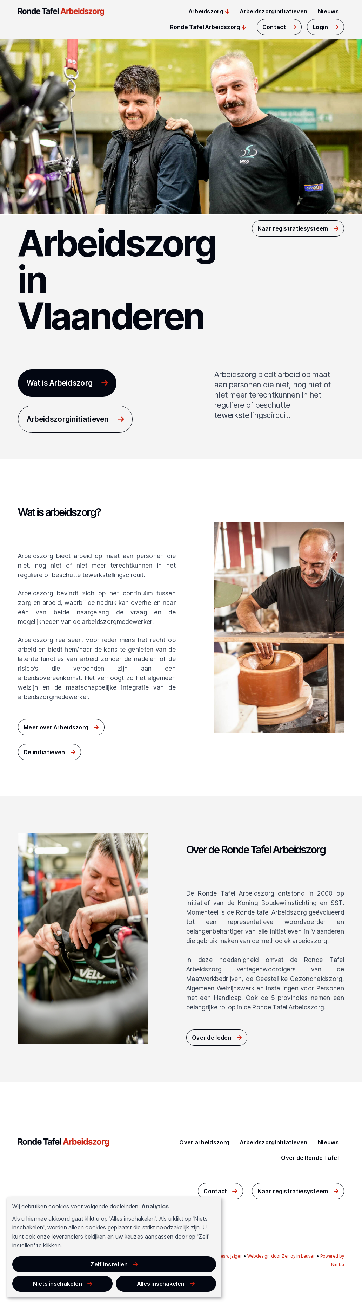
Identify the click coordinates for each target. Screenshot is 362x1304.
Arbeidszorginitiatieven (273, 11)
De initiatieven (44, 753)
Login (320, 27)
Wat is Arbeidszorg (61, 382)
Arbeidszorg (206, 11)
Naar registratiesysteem (292, 227)
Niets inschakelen (109, 1279)
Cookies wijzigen (226, 1256)
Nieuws (328, 11)
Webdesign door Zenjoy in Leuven (281, 1256)
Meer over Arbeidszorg (56, 728)
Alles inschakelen (178, 1279)
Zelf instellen (40, 1279)
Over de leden (212, 1038)
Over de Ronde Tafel (310, 1157)
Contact (274, 27)
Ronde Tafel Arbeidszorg (205, 27)
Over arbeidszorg (204, 1142)
